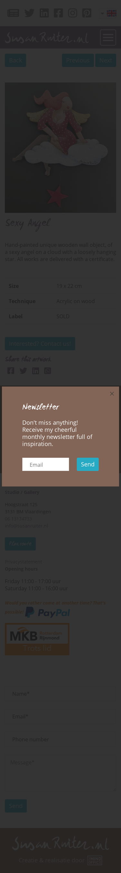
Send (88, 464)
